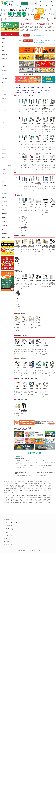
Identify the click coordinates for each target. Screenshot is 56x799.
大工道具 (4, 134)
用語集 (6, 532)
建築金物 (4, 174)
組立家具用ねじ (6, 78)
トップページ (8, 516)
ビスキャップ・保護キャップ (9, 118)
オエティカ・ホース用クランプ (9, 178)
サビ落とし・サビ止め (7, 217)
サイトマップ (8, 545)
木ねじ (3, 66)
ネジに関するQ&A (9, 529)
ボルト (3, 42)
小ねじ (3, 38)
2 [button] (28, 20)
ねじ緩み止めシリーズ (7, 114)
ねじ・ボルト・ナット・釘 (22, 87)
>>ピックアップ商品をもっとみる (22, 429)
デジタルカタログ (9, 535)
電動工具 (4, 146)
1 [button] (26, 20)
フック (3, 229)
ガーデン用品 (5, 202)
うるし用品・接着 (6, 213)
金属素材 (4, 122)
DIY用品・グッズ (6, 186)
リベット (4, 86)
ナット (3, 46)
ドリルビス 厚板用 (6, 166)
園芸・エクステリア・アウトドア (24, 92)
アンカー (4, 90)
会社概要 (6, 541)
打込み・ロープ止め (7, 221)
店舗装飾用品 (5, 233)
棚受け (3, 182)
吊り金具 (4, 94)
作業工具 (4, 138)
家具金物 (4, 198)
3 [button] (30, 20)
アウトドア (4, 206)
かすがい (4, 102)
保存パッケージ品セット (8, 209)
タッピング (4, 70)
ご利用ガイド (8, 519)
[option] (28, 14)
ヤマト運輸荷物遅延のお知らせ (39, 35)
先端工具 (4, 142)
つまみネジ (4, 58)
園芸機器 (4, 150)
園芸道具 (4, 158)
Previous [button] (4, 14)
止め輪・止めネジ (6, 54)
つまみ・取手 (5, 225)
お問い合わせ (8, 538)
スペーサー (4, 62)
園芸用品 (4, 154)
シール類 (4, 194)
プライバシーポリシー (10, 522)
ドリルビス (4, 82)
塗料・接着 (37, 92)
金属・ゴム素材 (47, 87)
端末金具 (4, 110)
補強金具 (4, 126)
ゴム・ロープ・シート (7, 190)
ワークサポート (6, 162)
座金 (3, 50)
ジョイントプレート (7, 130)
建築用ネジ (4, 170)
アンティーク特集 (6, 237)
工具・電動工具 (45, 90)
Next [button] (51, 14)
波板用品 (4, 98)
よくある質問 (8, 526)
